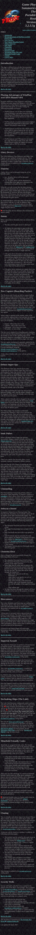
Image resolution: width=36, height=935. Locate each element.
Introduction (8, 35)
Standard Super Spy (27, 421)
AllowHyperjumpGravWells (13, 908)
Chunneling (8, 47)
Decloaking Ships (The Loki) (13, 52)
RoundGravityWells (24, 891)
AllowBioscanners (27, 608)
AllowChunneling (15, 505)
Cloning (7, 55)
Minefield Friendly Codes (12, 54)
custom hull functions (18, 688)
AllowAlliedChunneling (18, 541)
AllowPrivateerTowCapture (9, 349)
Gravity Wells (9, 57)
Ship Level (17, 206)
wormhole (4, 496)
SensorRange (5, 618)
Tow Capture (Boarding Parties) (14, 42)
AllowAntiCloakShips (8, 718)
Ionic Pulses (8, 45)
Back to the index (6, 89)
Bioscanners (8, 49)
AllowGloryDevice (27, 163)
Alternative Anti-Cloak (8, 730)
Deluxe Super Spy (10, 44)
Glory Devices (9, 40)
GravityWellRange (9, 891)
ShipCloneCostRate (9, 829)
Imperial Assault (9, 50)
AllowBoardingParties (8, 344)
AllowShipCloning (25, 871)
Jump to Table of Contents (29, 30)
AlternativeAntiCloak (16, 722)
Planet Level (21, 840)
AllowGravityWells (11, 889)
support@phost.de (12, 921)
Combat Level (30, 247)
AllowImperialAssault (12, 657)
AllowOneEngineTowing (24, 309)
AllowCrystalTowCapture (9, 351)
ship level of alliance (7, 728)
